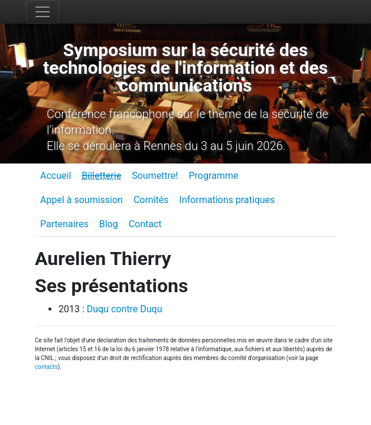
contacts (46, 367)
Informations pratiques (227, 199)
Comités (151, 199)
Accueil (55, 175)
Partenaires (64, 224)
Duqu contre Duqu (124, 309)
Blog (108, 224)
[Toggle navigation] (42, 12)
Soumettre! (155, 175)
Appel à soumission (81, 199)
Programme (213, 175)
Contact (145, 224)
